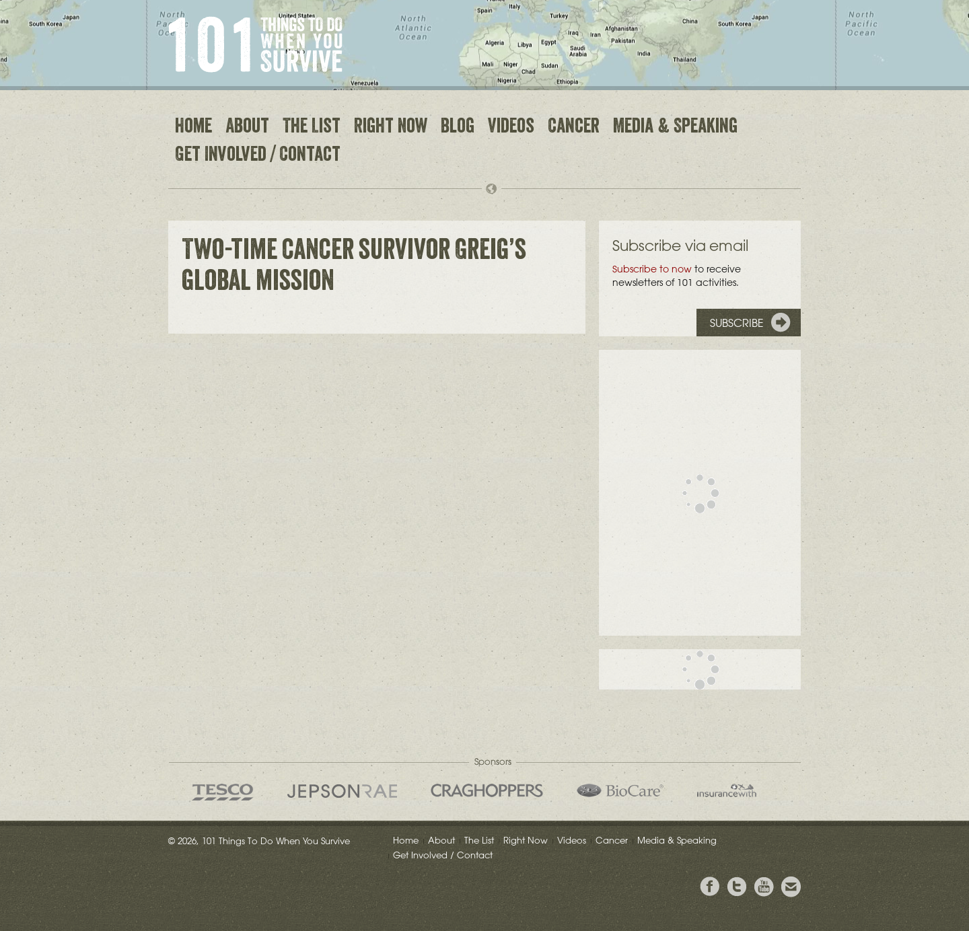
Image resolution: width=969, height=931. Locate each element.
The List (311, 128)
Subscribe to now (652, 269)
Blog (457, 128)
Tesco (223, 792)
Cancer (574, 128)
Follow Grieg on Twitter (737, 887)
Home (193, 128)
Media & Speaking (675, 128)
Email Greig (791, 887)
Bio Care (620, 790)
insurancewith (726, 790)
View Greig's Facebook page (710, 887)
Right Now (390, 128)
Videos (511, 128)
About (247, 128)
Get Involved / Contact (257, 156)
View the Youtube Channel (764, 887)
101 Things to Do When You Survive (255, 44)
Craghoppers (487, 790)
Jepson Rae (342, 791)
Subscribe (737, 323)
